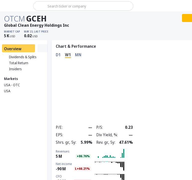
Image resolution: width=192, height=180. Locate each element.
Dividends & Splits (20, 57)
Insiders (13, 69)
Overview (13, 49)
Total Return (16, 63)
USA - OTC (12, 84)
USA (7, 90)
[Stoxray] (16, 6)
